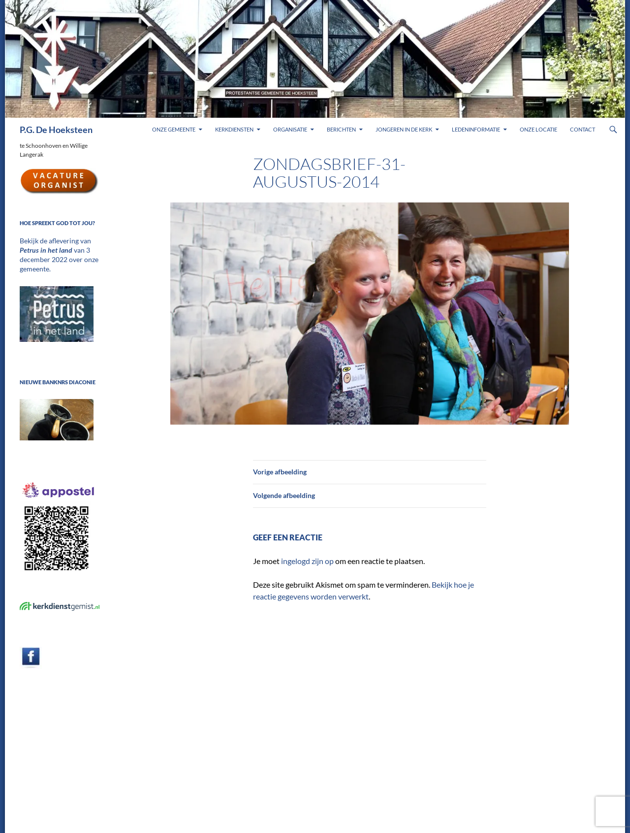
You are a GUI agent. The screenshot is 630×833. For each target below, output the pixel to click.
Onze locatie (538, 129)
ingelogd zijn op (307, 561)
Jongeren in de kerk (404, 129)
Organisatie (290, 129)
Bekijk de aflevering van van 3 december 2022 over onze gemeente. (58, 249)
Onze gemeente (173, 129)
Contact (582, 129)
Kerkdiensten (234, 129)
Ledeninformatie (476, 129)
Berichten (341, 129)
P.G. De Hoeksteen (56, 129)
